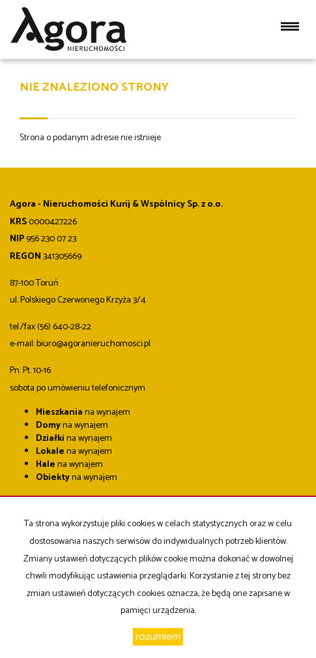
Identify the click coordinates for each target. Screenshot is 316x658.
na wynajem (83, 412)
